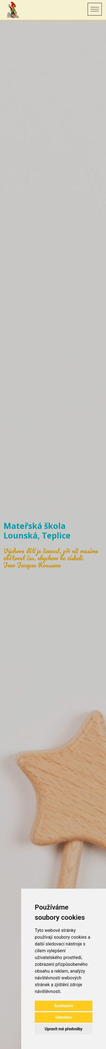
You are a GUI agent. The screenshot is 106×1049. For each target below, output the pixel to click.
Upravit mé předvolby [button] (63, 1029)
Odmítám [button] (63, 1017)
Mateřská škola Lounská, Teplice (37, 530)
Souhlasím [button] (63, 1005)
